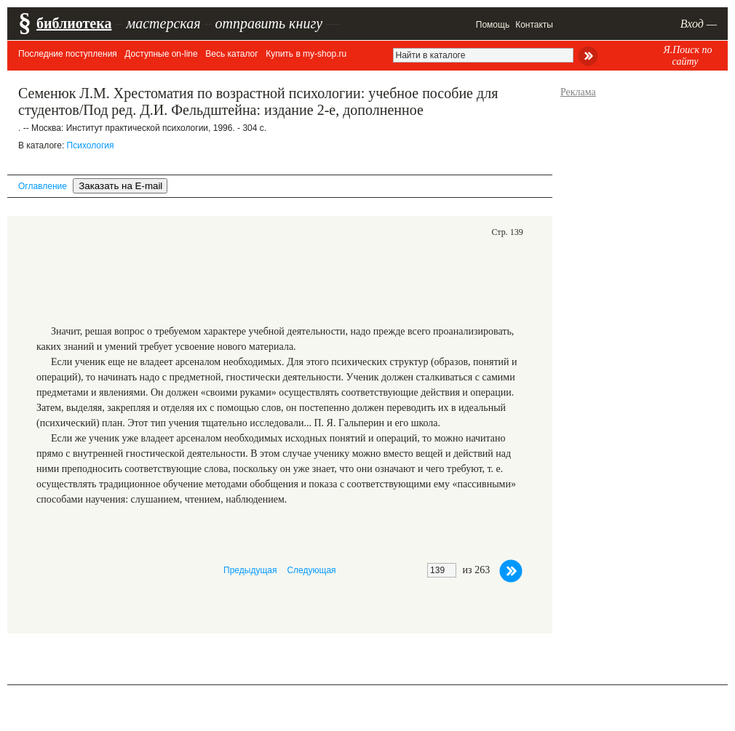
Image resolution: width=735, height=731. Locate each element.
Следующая (311, 570)
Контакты (534, 25)
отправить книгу (268, 23)
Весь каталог (231, 54)
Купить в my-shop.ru (306, 54)
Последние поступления (67, 54)
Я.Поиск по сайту (687, 55)
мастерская (163, 23)
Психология (90, 145)
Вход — (698, 23)
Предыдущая (250, 570)
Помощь (492, 25)
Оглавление (42, 186)
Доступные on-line (160, 54)
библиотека (73, 23)
